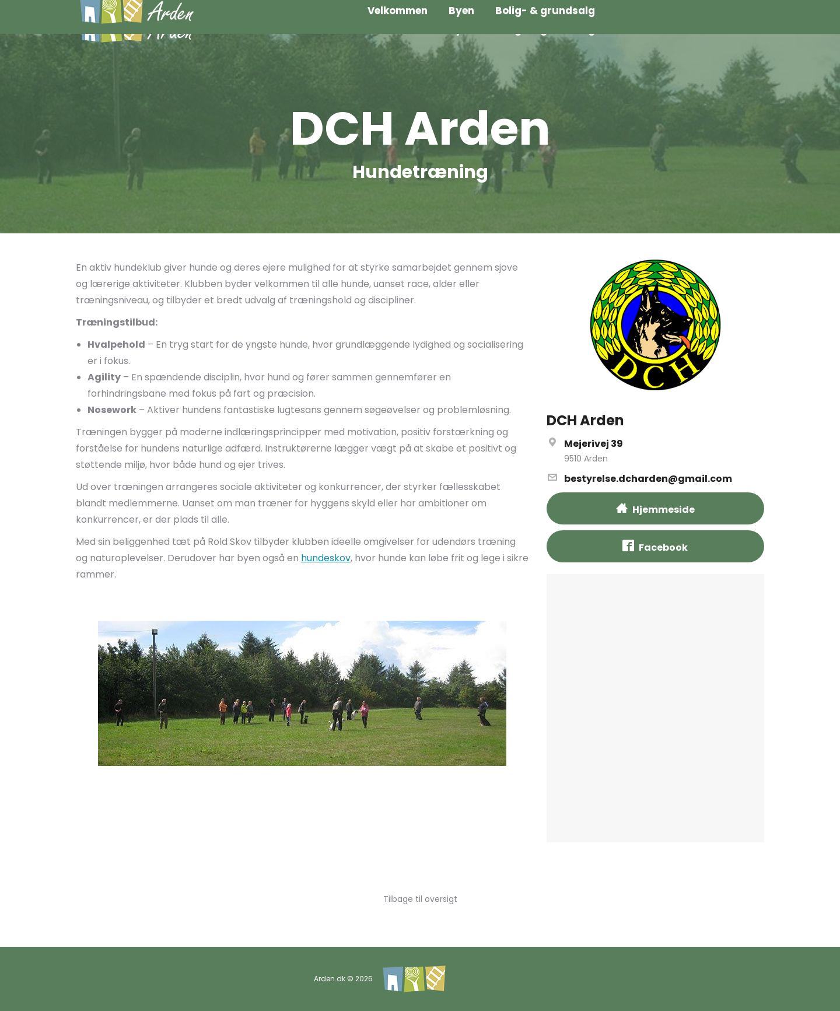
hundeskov (326, 558)
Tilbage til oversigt (420, 899)
